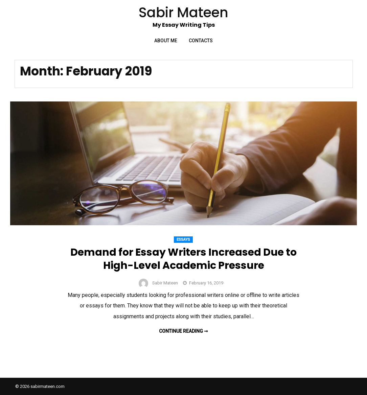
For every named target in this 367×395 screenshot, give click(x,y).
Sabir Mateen (165, 282)
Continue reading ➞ (183, 331)
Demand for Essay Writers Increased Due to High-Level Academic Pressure (183, 259)
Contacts (201, 40)
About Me (165, 40)
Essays (183, 239)
